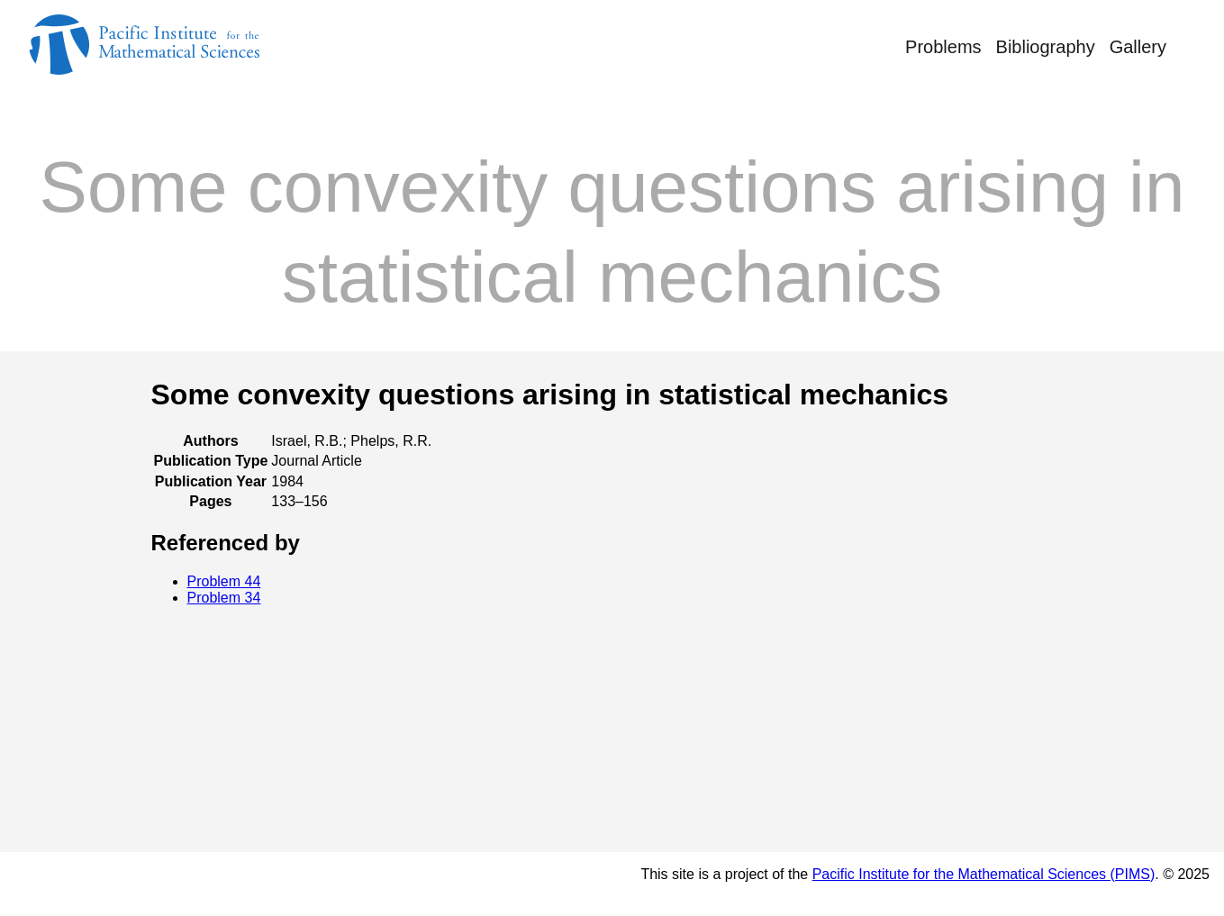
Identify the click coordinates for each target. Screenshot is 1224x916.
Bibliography (1045, 47)
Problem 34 (224, 597)
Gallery (1138, 47)
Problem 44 (224, 581)
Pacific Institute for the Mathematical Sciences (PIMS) (984, 874)
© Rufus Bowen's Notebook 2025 (161, 883)
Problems (943, 47)
